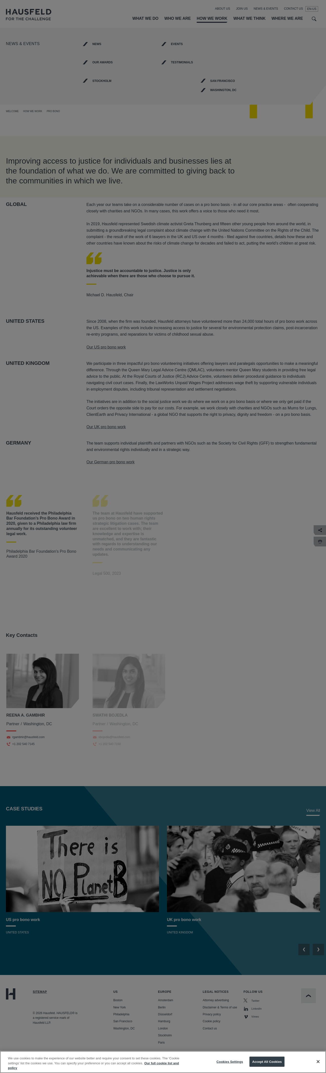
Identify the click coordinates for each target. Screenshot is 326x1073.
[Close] (318, 1061)
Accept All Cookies (267, 1061)
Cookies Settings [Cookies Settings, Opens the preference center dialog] (230, 1061)
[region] (163, 1062)
